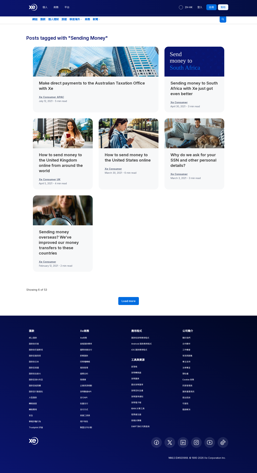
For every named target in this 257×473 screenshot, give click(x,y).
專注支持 (186, 361)
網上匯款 (33, 338)
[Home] (33, 7)
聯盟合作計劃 (86, 427)
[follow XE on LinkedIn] (183, 442)
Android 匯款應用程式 (141, 344)
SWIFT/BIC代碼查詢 (140, 426)
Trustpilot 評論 (36, 427)
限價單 (83, 379)
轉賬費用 (33, 409)
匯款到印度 (34, 344)
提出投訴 (186, 397)
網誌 (35, 19)
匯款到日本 (34, 361)
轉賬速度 (33, 403)
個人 (45, 7)
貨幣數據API (85, 391)
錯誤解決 (186, 409)
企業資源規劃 (86, 385)
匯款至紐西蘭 (35, 385)
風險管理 (84, 367)
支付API (83, 397)
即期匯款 (84, 355)
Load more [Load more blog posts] (129, 301)
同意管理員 (187, 385)
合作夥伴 (186, 344)
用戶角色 (84, 421)
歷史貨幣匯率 (137, 384)
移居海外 (75, 19)
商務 (55, 7)
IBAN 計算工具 (138, 408)
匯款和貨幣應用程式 (140, 338)
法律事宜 (186, 367)
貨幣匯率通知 (137, 396)
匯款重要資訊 (188, 391)
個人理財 (53, 19)
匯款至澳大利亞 (36, 379)
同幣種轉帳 (85, 361)
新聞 (96, 19)
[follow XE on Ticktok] (223, 442)
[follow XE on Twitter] (169, 442)
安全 (31, 415)
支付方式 (84, 409)
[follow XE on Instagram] (196, 442)
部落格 (134, 366)
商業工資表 (85, 415)
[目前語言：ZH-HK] (185, 7)
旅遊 (64, 19)
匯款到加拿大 (35, 373)
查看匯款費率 (86, 344)
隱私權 (185, 373)
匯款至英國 (34, 367)
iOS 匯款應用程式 (139, 349)
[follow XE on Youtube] (209, 442)
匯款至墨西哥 (35, 355)
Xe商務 (83, 338)
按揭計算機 (136, 420)
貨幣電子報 (136, 402)
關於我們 (186, 338)
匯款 (43, 19)
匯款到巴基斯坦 (36, 349)
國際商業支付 (86, 349)
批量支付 (84, 403)
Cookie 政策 (188, 379)
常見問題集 (187, 355)
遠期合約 (84, 373)
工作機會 (186, 349)
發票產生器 (136, 414)
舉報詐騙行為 (35, 421)
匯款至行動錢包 (36, 391)
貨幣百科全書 (137, 390)
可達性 (185, 403)
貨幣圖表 (135, 378)
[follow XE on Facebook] (156, 442)
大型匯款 (33, 397)
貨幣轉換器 (136, 372)
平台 (66, 7)
